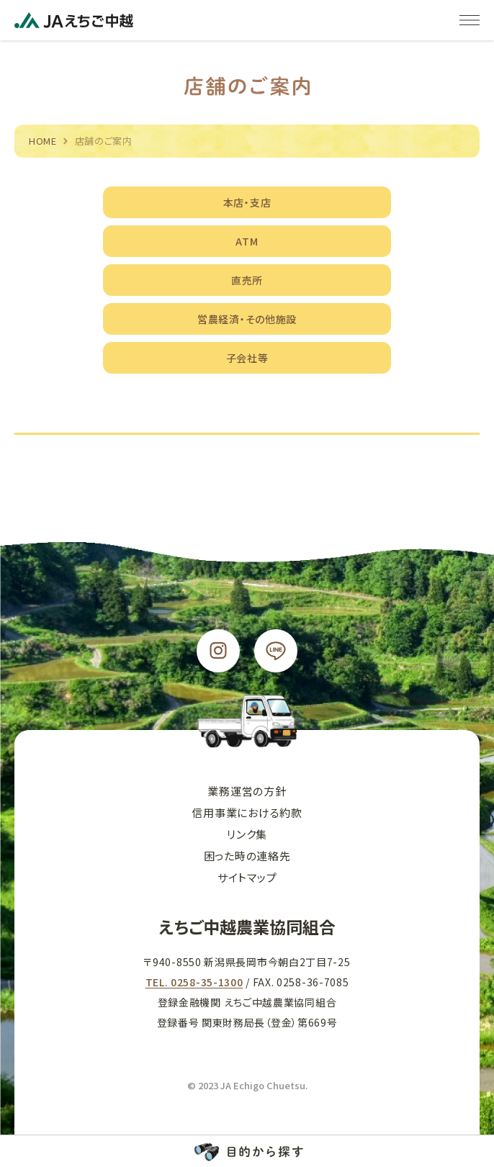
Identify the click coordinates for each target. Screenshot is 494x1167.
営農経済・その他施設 (247, 319)
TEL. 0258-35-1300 (194, 982)
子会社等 (247, 358)
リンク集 (247, 834)
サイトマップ (247, 877)
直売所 (247, 280)
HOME (43, 141)
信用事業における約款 (247, 812)
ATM (246, 241)
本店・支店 (247, 202)
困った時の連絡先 (247, 855)
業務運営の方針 (246, 790)
